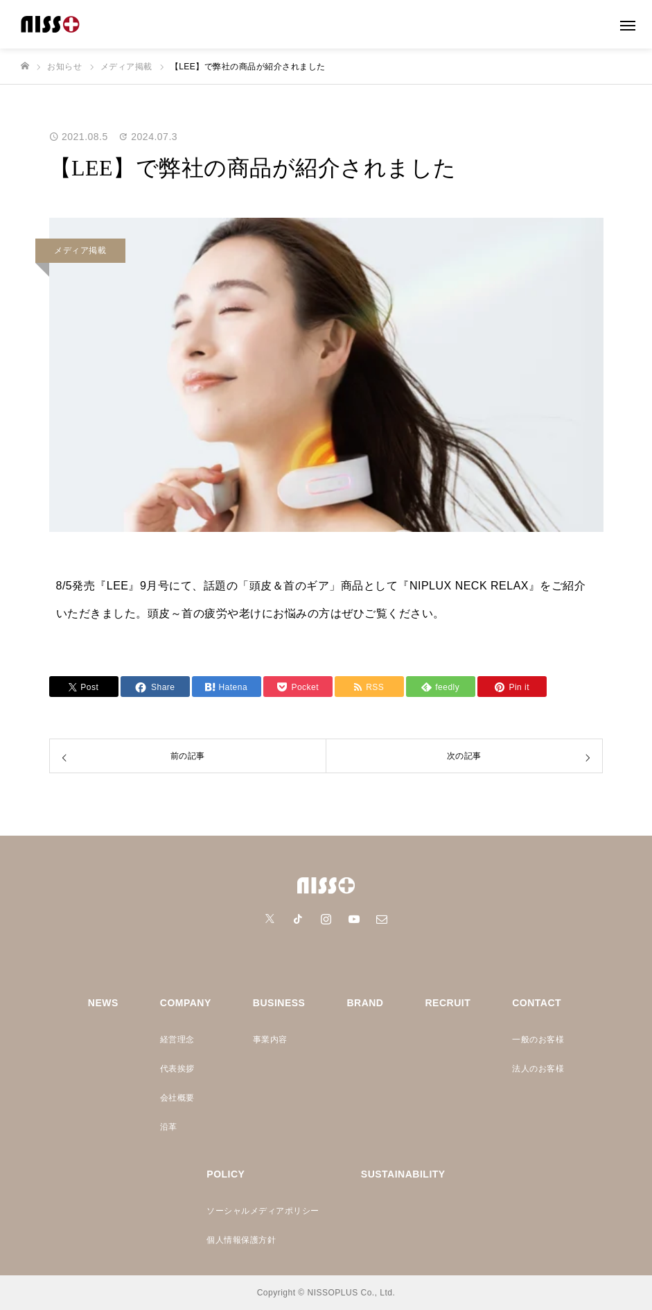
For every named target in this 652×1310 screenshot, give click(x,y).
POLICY (225, 1174)
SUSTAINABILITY (403, 1174)
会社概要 (177, 1098)
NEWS (103, 1002)
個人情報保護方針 (241, 1240)
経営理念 (177, 1039)
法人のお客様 (538, 1069)
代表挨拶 (177, 1069)
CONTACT (536, 1002)
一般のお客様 (538, 1039)
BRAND (364, 1002)
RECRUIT (447, 1002)
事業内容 (270, 1039)
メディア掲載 (80, 250)
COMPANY (185, 1002)
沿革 (168, 1127)
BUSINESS (279, 1002)
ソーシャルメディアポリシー (262, 1211)
